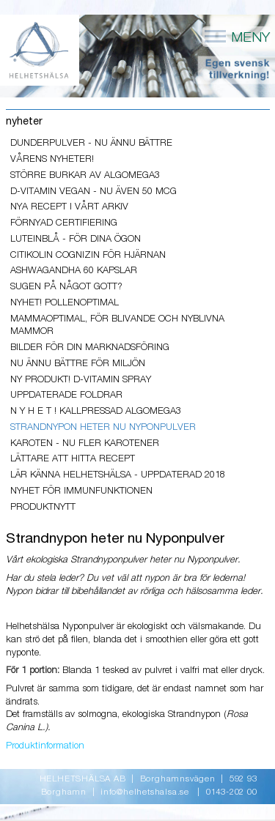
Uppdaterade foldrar (66, 395)
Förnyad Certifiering (63, 223)
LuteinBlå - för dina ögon (75, 239)
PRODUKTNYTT (43, 507)
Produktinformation (45, 746)
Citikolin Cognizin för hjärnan (88, 255)
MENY (236, 36)
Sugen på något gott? (66, 286)
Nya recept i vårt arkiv (69, 207)
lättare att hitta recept (72, 459)
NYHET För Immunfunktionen (81, 491)
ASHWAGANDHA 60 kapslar (73, 270)
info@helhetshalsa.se (144, 792)
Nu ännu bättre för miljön (77, 363)
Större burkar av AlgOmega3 (85, 175)
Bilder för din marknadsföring (89, 347)
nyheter (24, 121)
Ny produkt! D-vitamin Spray (80, 380)
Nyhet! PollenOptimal (64, 303)
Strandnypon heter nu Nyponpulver (103, 427)
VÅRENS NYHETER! (52, 159)
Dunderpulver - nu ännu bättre (91, 143)
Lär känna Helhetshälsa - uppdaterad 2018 (117, 475)
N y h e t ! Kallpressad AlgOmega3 (95, 411)
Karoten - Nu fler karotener (84, 443)
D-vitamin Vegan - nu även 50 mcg (93, 191)
